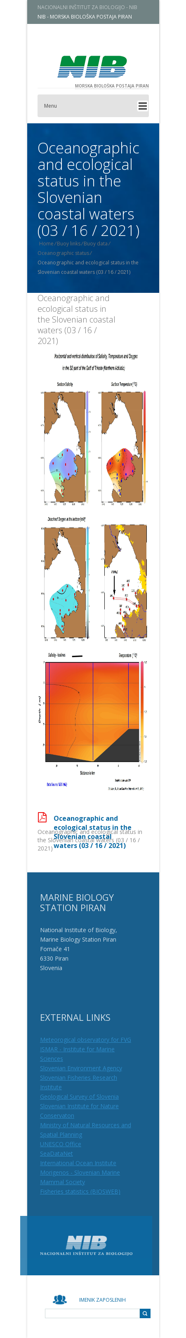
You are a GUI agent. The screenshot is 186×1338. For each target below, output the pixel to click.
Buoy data (101, 243)
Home (51, 243)
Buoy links (73, 243)
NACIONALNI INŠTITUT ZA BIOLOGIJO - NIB (92, 7)
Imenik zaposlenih (102, 1299)
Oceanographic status (68, 253)
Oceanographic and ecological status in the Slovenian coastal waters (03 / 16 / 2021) (76, 319)
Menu (55, 105)
